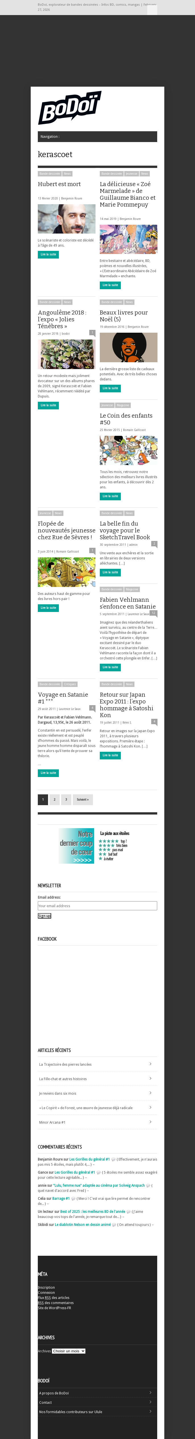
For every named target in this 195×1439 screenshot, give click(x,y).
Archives (44, 1351)
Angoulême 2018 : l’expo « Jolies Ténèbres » (66, 319)
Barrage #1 (61, 1199)
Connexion (46, 1293)
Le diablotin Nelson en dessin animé (83, 1225)
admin (133, 544)
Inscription (46, 1288)
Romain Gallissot (134, 430)
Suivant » (83, 799)
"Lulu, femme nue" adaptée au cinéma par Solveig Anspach (99, 1186)
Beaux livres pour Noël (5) (124, 316)
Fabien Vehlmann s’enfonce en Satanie (128, 603)
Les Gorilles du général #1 (89, 1159)
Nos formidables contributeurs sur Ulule (70, 1412)
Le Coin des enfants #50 (126, 419)
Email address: (49, 897)
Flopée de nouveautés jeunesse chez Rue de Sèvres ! (67, 533)
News (67, 173)
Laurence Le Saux (138, 614)
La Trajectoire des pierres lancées (65, 1065)
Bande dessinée (50, 173)
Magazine (123, 405)
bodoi (66, 333)
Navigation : (152, 10)
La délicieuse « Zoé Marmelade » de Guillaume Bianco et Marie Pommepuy (127, 197)
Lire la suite (48, 254)
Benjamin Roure (71, 198)
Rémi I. (127, 722)
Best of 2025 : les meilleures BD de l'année (92, 1212)
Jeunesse (131, 173)
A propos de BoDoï (54, 1393)
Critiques (70, 684)
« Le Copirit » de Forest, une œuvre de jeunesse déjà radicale (85, 1108)
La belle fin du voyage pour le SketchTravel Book (125, 530)
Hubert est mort (59, 187)
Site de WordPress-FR (54, 1308)
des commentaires (56, 1303)
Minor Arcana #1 (52, 1122)
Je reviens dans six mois (57, 1094)
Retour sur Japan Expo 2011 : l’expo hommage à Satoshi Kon (126, 705)
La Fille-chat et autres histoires (63, 1079)
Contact (45, 1403)
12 (153, 613)
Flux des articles (53, 1298)
